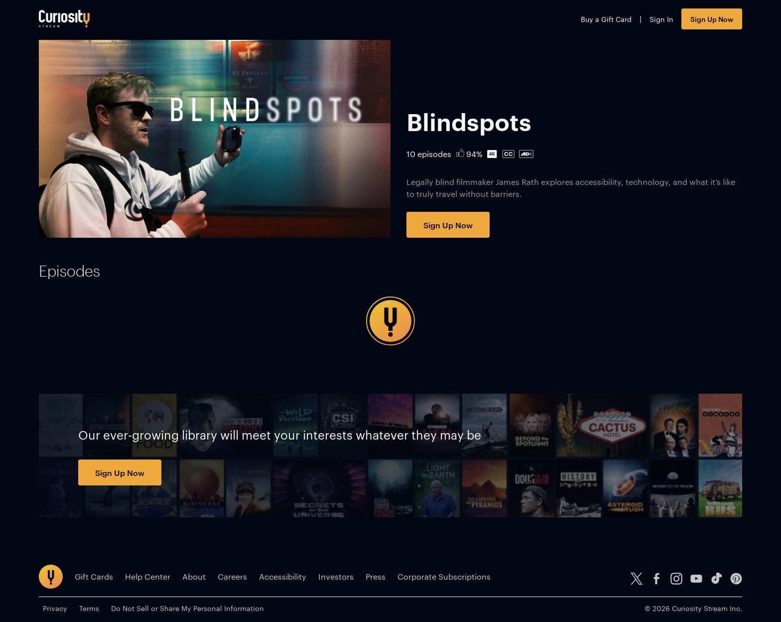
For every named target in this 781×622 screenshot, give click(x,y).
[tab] (69, 271)
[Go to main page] (64, 18)
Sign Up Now (711, 18)
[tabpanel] (390, 321)
